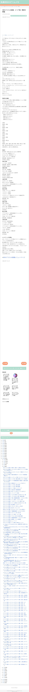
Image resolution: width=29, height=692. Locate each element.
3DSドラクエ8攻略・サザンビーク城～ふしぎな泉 (13, 506)
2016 (3, 456)
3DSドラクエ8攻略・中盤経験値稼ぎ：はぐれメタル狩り (14, 511)
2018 (3, 453)
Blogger (16, 687)
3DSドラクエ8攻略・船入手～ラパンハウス (11, 507)
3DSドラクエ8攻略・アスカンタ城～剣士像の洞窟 (13, 516)
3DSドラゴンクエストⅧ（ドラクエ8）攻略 (18, 15)
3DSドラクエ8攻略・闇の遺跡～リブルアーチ (12, 504)
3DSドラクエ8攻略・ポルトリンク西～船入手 (12, 512)
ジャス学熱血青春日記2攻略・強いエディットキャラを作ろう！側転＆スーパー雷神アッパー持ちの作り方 (15, 561)
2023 (3, 445)
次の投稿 (5, 363)
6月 (4, 669)
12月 (4, 459)
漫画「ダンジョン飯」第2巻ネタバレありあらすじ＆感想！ (14, 562)
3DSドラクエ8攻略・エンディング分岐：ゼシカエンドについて (15, 477)
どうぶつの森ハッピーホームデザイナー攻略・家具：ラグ (14, 602)
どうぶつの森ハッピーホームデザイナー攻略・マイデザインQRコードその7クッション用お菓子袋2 (15, 550)
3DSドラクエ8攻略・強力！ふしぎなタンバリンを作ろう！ (14, 491)
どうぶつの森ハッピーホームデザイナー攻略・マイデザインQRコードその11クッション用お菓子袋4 (15, 530)
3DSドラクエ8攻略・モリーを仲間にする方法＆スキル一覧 (14, 502)
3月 (4, 674)
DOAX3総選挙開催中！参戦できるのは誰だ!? (12, 532)
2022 (3, 446)
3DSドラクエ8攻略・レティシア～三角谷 (11, 493)
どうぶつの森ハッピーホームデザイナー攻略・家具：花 (14, 603)
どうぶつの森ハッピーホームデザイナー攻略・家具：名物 (14, 619)
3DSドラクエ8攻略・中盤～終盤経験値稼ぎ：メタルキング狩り (15, 497)
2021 (3, 448)
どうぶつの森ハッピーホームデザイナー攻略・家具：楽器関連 (15, 626)
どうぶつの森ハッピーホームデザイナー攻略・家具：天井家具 (15, 595)
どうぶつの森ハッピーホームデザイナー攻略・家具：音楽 (14, 613)
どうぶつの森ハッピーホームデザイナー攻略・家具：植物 (14, 634)
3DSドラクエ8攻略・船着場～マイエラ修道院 (12, 519)
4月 (4, 672)
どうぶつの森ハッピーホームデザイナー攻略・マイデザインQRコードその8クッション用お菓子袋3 (15, 548)
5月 (4, 670)
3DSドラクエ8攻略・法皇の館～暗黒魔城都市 (12, 489)
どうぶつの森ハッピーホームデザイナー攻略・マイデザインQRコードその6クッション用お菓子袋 (15, 565)
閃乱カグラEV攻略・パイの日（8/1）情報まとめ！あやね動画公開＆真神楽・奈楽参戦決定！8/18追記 (15, 542)
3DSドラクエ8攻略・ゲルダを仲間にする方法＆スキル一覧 (14, 494)
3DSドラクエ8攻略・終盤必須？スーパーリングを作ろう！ (14, 483)
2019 (3, 451)
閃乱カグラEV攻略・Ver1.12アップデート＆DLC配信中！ (14, 509)
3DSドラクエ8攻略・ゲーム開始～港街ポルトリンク (13, 522)
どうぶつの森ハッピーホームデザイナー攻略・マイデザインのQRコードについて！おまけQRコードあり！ (15, 657)
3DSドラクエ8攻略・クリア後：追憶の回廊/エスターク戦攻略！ (15, 478)
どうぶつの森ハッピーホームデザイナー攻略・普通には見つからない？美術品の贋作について (15, 584)
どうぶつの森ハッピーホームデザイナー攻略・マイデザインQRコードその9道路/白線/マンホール (15, 545)
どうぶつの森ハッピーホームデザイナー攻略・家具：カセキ (14, 608)
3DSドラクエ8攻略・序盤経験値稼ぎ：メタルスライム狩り (14, 517)
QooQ (16, 691)
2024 (3, 443)
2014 (3, 679)
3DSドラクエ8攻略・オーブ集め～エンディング (12, 488)
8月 (4, 466)
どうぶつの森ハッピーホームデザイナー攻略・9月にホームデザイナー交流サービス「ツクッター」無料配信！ (15, 576)
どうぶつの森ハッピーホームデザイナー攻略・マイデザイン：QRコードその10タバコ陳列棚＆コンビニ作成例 (15, 537)
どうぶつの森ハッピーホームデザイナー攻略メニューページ (14, 591)
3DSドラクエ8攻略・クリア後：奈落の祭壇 (11, 484)
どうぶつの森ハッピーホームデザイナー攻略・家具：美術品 (14, 614)
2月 (4, 675)
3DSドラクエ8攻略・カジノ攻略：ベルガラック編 (13, 499)
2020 (3, 450)
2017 (3, 455)
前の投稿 (24, 363)
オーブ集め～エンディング (7, 35)
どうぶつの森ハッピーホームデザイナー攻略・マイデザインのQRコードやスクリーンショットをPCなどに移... (15, 581)
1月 (4, 677)
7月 (4, 667)
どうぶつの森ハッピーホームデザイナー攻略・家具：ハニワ (14, 607)
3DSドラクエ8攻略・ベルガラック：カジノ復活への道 (13, 501)
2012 (3, 682)
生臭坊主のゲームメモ (10, 2)
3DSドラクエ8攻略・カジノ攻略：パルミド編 (12, 514)
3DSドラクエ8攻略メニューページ (14, 257)
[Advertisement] (14, 25)
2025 (3, 441)
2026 (3, 440)
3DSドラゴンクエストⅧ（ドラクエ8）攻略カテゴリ (14, 368)
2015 (3, 458)
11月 (4, 461)
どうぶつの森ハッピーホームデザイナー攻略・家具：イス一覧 (15, 646)
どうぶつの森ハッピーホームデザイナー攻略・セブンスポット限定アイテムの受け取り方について (15, 540)
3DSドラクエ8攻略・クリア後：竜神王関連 (11, 486)
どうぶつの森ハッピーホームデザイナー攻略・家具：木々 (14, 605)
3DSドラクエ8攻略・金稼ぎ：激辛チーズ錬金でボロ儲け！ (14, 467)
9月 (4, 464)
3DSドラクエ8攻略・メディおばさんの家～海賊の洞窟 (13, 496)
